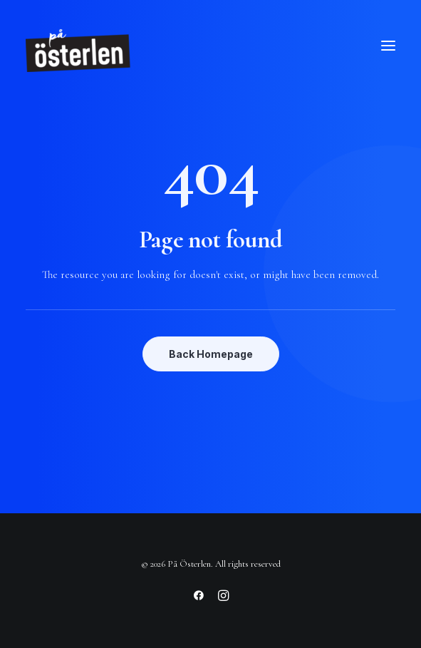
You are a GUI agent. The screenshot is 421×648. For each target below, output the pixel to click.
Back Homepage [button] (211, 354)
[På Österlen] (79, 45)
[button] (388, 45)
